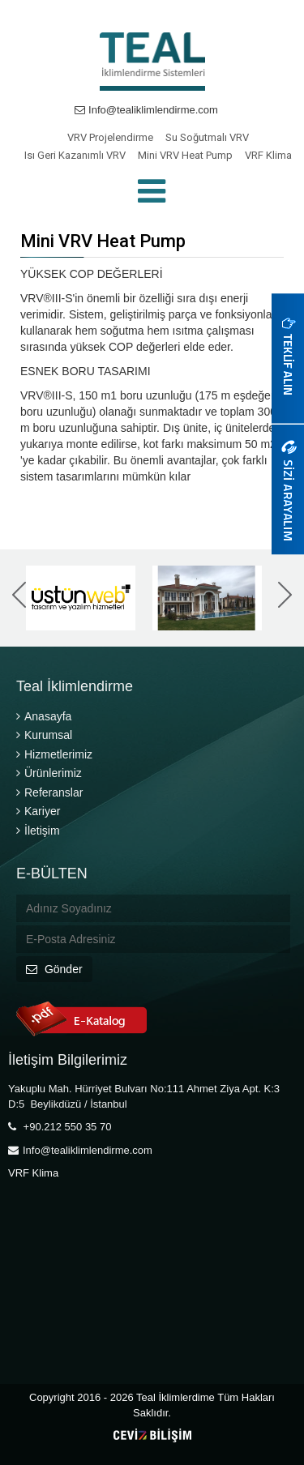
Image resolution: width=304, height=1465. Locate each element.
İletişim (38, 830)
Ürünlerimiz (49, 773)
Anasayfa (43, 716)
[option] (82, 598)
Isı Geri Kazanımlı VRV (75, 155)
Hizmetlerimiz (54, 754)
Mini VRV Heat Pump (185, 155)
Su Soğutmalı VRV (207, 137)
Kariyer (38, 811)
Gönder (54, 969)
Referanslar (49, 792)
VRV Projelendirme (110, 137)
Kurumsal (44, 734)
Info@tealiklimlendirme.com (146, 110)
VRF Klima (268, 155)
